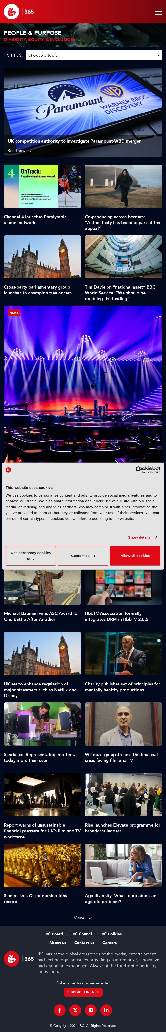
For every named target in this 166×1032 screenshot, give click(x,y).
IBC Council (81, 934)
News (14, 312)
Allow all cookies (135, 555)
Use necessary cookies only (31, 555)
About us (57, 942)
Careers (109, 942)
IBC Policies (111, 934)
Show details (139, 537)
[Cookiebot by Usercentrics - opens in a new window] (139, 470)
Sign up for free (83, 992)
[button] (157, 12)
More (78, 918)
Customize (83, 555)
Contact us (84, 942)
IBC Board (53, 934)
